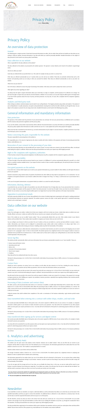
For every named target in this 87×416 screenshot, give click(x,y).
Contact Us (71, 5)
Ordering (49, 5)
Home (29, 5)
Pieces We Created (38, 5)
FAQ (64, 5)
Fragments (57, 5)
